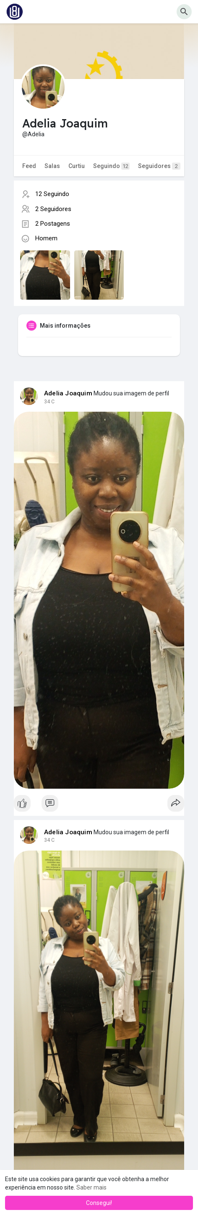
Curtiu (76, 166)
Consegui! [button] (99, 1203)
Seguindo (111, 166)
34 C (49, 402)
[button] (184, 11)
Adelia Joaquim (68, 393)
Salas (52, 166)
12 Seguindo (52, 194)
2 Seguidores (53, 209)
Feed (29, 166)
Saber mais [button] (91, 1187)
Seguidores (159, 166)
